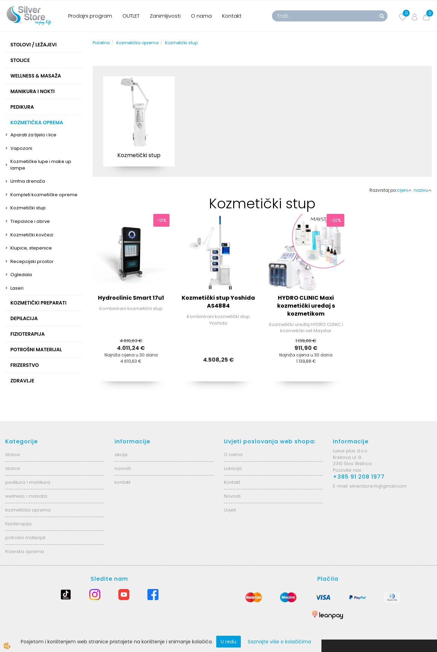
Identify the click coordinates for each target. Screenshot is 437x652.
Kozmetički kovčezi (31, 235)
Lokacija (233, 468)
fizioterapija (18, 523)
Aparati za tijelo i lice (33, 135)
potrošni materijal (25, 537)
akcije (121, 454)
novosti (123, 468)
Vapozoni (21, 148)
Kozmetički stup (28, 208)
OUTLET (130, 15)
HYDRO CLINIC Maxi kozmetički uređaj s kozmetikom (306, 306)
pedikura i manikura (27, 482)
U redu (228, 641)
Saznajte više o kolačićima (279, 641)
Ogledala (21, 274)
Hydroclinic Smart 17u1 (131, 298)
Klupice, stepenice (31, 248)
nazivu (423, 190)
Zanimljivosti (165, 15)
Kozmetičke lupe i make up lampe (40, 164)
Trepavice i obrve (30, 221)
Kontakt (232, 15)
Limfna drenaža (27, 181)
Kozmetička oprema (137, 43)
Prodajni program (90, 15)
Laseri (17, 288)
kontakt (122, 482)
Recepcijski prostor (32, 261)
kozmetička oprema (28, 510)
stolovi (12, 454)
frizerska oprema (24, 551)
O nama (201, 15)
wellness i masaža (26, 496)
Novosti (232, 496)
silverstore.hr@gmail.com (378, 486)
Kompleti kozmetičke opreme (44, 194)
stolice (12, 468)
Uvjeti (230, 510)
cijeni (404, 190)
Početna (101, 43)
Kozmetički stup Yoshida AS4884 (218, 302)
